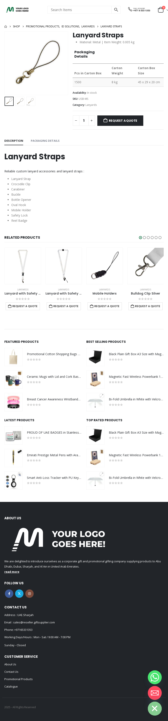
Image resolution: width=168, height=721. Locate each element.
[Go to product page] (23, 266)
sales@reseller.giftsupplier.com (34, 622)
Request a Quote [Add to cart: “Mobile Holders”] (147, 306)
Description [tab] (13, 141)
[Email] (155, 693)
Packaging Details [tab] (45, 141)
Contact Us (11, 672)
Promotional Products (18, 679)
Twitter (19, 593)
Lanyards (91, 105)
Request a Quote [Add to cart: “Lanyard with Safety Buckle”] (65, 306)
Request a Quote (123, 120)
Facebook (9, 593)
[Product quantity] (84, 120)
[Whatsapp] (155, 677)
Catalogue (11, 686)
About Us (10, 664)
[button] (140, 237)
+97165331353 (23, 630)
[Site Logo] (17, 9)
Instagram (29, 593)
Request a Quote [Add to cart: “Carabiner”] (24, 306)
